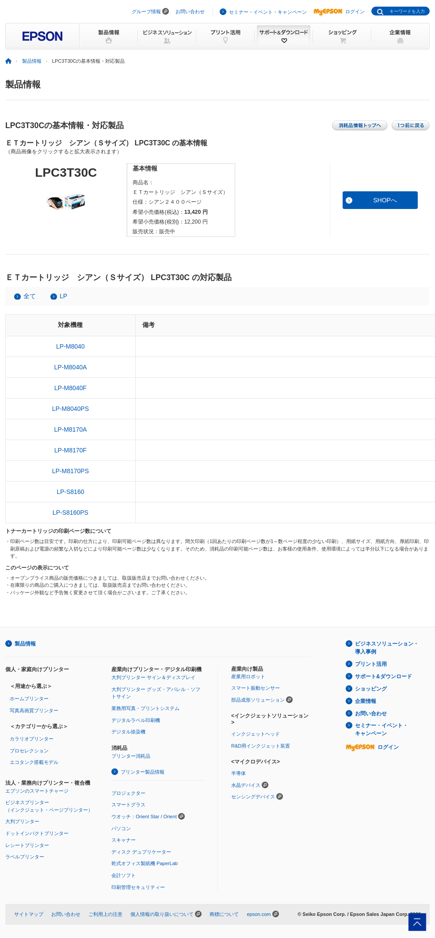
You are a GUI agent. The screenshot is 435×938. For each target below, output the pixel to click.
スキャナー (123, 840)
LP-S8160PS (70, 512)
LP (63, 296)
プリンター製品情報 (142, 772)
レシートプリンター (27, 845)
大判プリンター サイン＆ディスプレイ (153, 677)
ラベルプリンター (24, 856)
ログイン (339, 11)
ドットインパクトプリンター (37, 833)
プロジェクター (128, 793)
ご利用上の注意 (105, 914)
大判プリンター (22, 821)
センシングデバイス (253, 796)
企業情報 (365, 701)
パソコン (121, 828)
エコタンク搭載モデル (34, 762)
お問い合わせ (190, 11)
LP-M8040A (70, 367)
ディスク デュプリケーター (141, 851)
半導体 (238, 773)
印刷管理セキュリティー (138, 887)
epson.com (259, 914)
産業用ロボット (248, 676)
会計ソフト (123, 875)
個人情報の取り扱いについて (162, 914)
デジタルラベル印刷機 (135, 720)
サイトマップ (28, 914)
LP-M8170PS (70, 471)
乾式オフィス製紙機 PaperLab (144, 863)
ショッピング (371, 689)
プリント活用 (371, 664)
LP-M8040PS (70, 408)
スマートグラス (128, 804)
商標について (224, 914)
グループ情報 (146, 11)
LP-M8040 (70, 346)
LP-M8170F (70, 450)
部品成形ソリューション (258, 700)
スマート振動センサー (255, 688)
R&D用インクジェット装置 (260, 745)
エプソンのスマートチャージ (37, 791)
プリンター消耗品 (130, 756)
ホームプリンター (29, 698)
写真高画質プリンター (34, 710)
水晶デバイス (245, 785)
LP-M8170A (70, 429)
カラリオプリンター (31, 738)
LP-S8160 (70, 491)
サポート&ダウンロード (383, 676)
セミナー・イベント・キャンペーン (268, 12)
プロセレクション (29, 750)
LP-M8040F (70, 387)
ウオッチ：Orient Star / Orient (144, 816)
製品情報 (32, 61)
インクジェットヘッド (255, 734)
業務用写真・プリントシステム (145, 708)
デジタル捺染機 (128, 731)
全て (29, 296)
